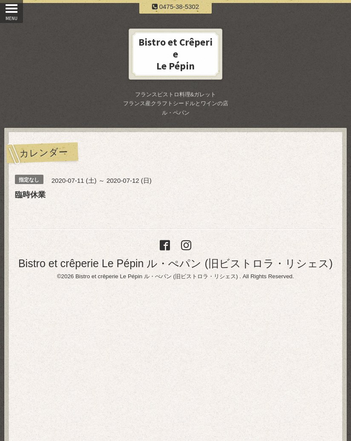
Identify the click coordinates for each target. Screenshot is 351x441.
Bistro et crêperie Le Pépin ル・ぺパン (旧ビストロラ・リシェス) (175, 263)
